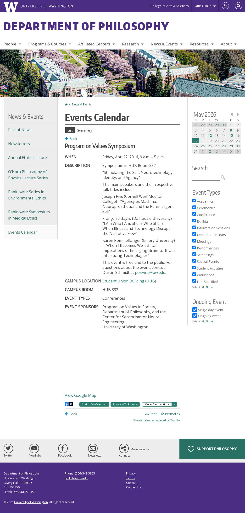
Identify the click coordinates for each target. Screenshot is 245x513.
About (226, 44)
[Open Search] (238, 6)
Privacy (131, 473)
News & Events (164, 44)
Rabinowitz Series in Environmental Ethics (27, 195)
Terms (130, 478)
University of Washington (31, 502)
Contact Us (133, 487)
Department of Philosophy (86, 26)
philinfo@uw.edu (76, 478)
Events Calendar (22, 232)
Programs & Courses (47, 44)
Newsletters (19, 143)
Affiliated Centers (94, 44)
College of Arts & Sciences (169, 6)
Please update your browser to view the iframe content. (122, 130)
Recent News (19, 129)
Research (130, 44)
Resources (199, 44)
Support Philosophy (212, 449)
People (10, 44)
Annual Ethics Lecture (27, 157)
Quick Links (203, 6)
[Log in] (225, 6)
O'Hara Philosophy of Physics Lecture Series (28, 175)
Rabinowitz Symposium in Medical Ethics (29, 215)
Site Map (132, 483)
